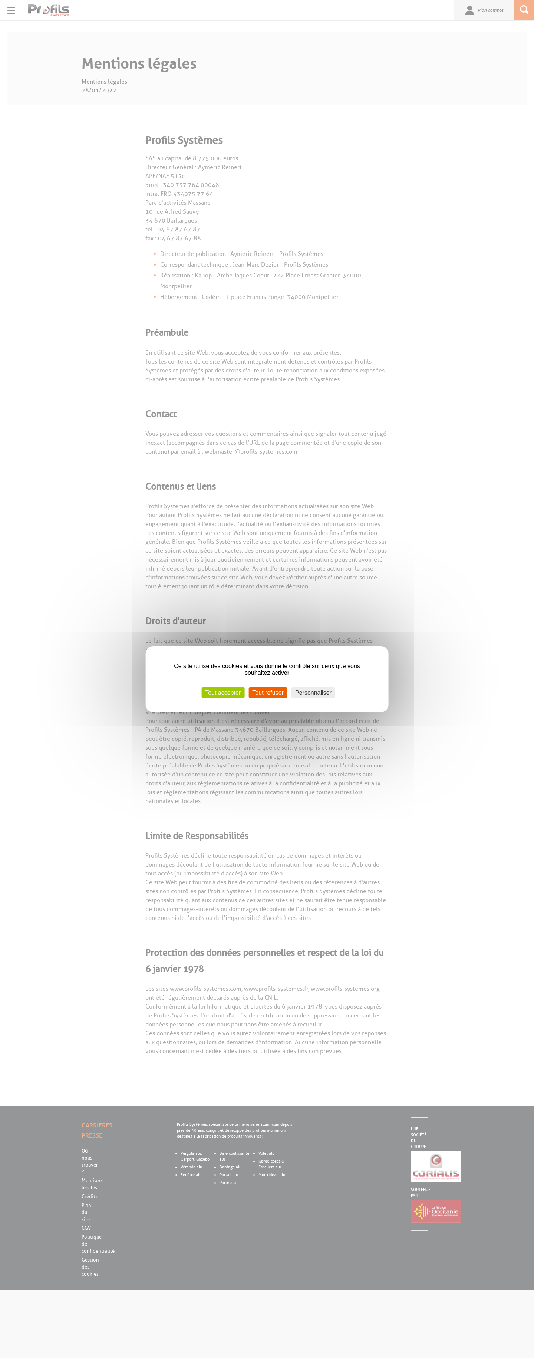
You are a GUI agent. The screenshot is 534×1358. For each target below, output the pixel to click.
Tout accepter (223, 692)
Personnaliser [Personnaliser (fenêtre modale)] (313, 692)
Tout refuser (267, 692)
